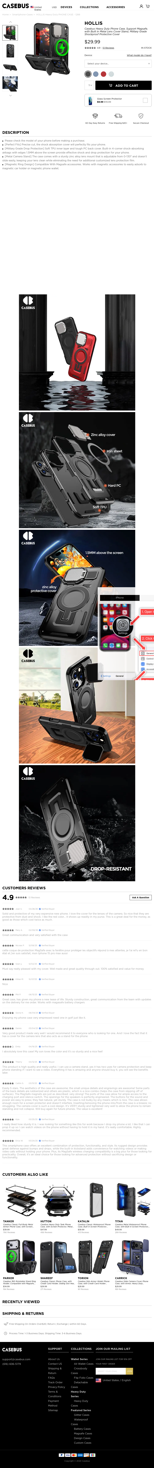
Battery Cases (82, 1428)
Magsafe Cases (83, 1433)
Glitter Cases (81, 1414)
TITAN (119, 1221)
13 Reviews (108, 48)
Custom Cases (82, 1442)
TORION (83, 1278)
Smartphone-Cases (22, 14)
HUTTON (45, 1221)
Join (129, 1371)
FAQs (51, 1377)
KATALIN (83, 1221)
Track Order (55, 1382)
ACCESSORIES (115, 7)
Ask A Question (140, 897)
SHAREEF (46, 1278)
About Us (54, 1359)
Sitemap (53, 1410)
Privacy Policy (56, 1387)
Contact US (55, 1363)
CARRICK (121, 1278)
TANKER (8, 1221)
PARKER (8, 1278)
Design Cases (82, 1438)
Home (5, 14)
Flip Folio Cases (83, 1377)
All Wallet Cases (84, 1363)
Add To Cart (123, 85)
